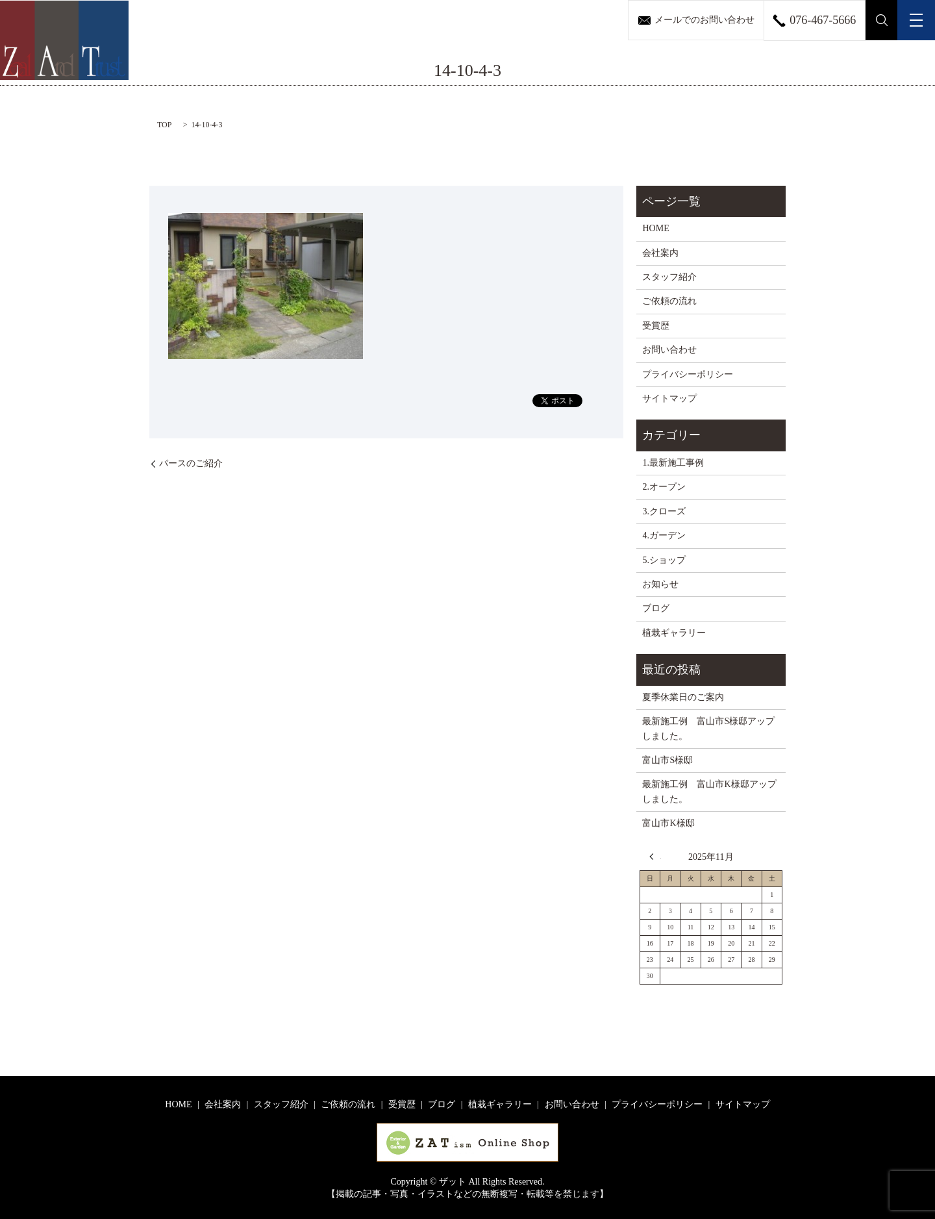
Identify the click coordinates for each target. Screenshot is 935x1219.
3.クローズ (664, 511)
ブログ (655, 608)
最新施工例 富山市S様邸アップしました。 (708, 728)
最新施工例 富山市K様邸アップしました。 (709, 791)
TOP (164, 124)
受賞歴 (655, 326)
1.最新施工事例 (673, 463)
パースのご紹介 (191, 463)
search (881, 20)
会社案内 (660, 253)
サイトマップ (669, 398)
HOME (655, 228)
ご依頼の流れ (669, 301)
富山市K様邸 (668, 823)
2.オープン (664, 487)
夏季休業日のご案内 (683, 697)
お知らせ (660, 584)
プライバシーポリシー (687, 374)
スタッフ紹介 (669, 277)
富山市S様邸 (667, 760)
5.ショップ (664, 560)
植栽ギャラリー (674, 633)
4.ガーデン (664, 535)
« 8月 (655, 856)
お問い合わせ (669, 350)
